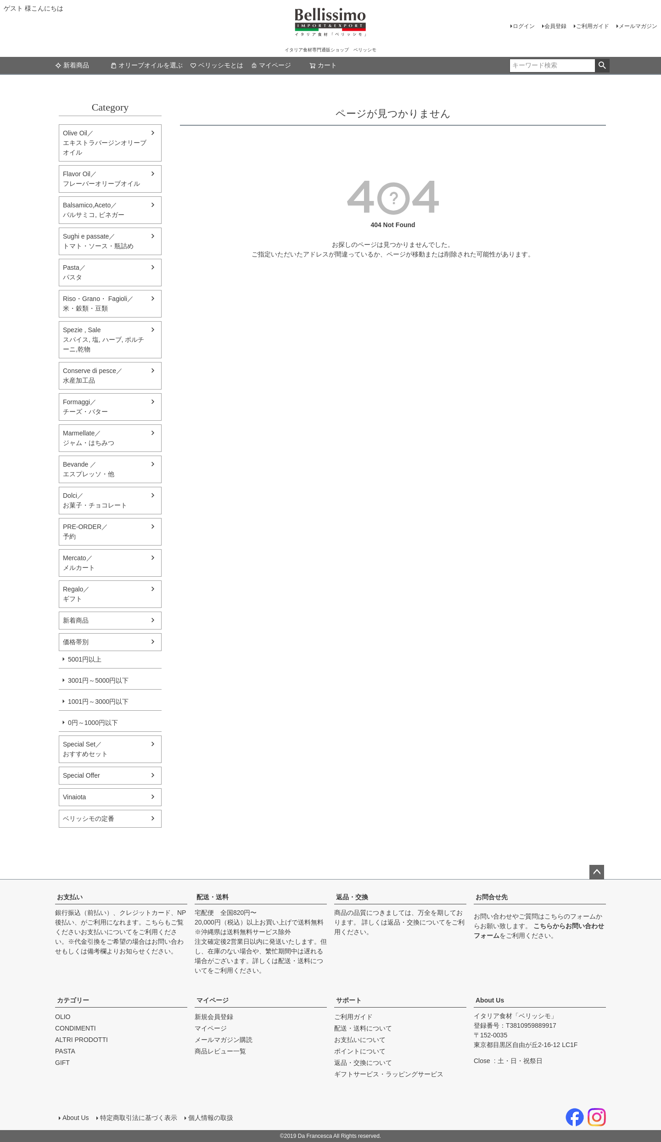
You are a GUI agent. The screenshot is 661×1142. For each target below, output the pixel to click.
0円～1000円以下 (93, 722)
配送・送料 (212, 897)
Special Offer (81, 775)
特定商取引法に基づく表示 (138, 1117)
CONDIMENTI (75, 1028)
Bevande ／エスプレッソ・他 (88, 469)
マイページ (271, 65)
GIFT (62, 1062)
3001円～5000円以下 (98, 680)
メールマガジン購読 (223, 1039)
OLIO (62, 1016)
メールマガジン (638, 26)
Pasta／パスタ (74, 272)
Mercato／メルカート (79, 562)
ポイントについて (360, 1051)
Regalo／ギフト (76, 593)
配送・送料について (363, 1028)
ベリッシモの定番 (88, 818)
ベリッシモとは (216, 65)
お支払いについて (106, 932)
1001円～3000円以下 (98, 701)
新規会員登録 (214, 1016)
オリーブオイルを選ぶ (146, 65)
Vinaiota (74, 797)
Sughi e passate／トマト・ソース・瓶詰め (98, 241)
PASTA (65, 1051)
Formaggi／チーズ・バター (85, 406)
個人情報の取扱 (210, 1117)
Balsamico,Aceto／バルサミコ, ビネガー (93, 209)
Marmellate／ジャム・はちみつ (88, 437)
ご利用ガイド (592, 26)
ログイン (524, 26)
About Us (490, 1000)
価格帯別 (76, 642)
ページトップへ (596, 872)
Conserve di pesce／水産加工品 (93, 375)
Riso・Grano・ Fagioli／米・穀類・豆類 (98, 303)
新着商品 (72, 65)
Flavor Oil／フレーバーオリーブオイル (101, 178)
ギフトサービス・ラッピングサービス (388, 1074)
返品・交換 (352, 897)
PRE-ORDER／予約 (85, 531)
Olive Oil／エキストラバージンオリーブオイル (104, 142)
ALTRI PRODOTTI (81, 1039)
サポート (349, 1000)
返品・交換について (416, 922)
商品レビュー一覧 (220, 1051)
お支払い (70, 897)
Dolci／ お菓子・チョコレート (95, 500)
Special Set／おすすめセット (85, 749)
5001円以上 (84, 659)
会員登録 (555, 26)
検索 (602, 65)
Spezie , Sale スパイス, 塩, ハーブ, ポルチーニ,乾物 (103, 339)
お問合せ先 (492, 897)
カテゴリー (73, 1000)
